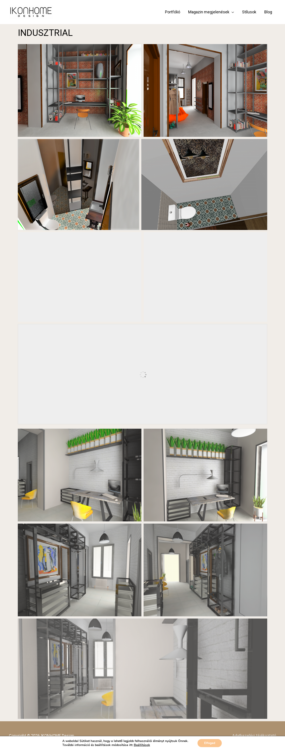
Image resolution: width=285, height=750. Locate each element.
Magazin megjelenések (208, 12)
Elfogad (209, 743)
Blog (268, 12)
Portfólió (172, 12)
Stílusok (249, 12)
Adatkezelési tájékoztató (254, 735)
